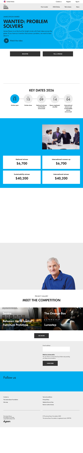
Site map (5, 428)
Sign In (77, 1)
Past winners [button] (68, 7)
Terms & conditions (47, 423)
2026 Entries (56, 7)
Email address (46, 370)
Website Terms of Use (48, 428)
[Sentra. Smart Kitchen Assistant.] (21, 320)
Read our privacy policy (49, 379)
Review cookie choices (48, 430)
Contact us (59, 1)
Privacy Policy (46, 425)
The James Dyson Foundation (10, 425)
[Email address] (56, 374)
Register (68, 1)
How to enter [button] (44, 7)
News (77, 7)
